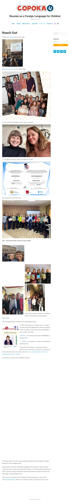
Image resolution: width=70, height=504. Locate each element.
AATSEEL (22, 335)
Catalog (19, 23)
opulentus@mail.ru (10, 479)
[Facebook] (54, 51)
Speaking (12, 37)
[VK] (58, 51)
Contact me (50, 23)
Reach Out (42, 23)
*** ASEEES (23, 341)
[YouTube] (64, 51)
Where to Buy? (26, 23)
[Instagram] (61, 51)
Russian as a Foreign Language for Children (35, 16)
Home (13, 23)
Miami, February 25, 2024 (9, 69)
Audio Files (35, 23)
